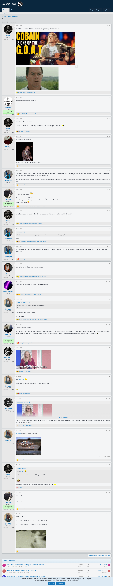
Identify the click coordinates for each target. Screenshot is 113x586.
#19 (109, 492)
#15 (109, 376)
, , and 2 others (30, 259)
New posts (4, 13)
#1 (109, 25)
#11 (109, 281)
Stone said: (20, 232)
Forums (5, 10)
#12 (109, 299)
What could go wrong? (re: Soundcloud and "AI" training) (27, 576)
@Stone (21, 379)
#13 (109, 324)
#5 (109, 170)
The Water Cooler (22, 566)
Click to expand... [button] (63, 417)
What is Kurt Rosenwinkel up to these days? (22, 570)
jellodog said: (20, 468)
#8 (109, 228)
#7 (109, 211)
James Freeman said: (23, 302)
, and (27, 92)
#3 (109, 118)
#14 (109, 347)
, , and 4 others (29, 114)
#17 (109, 430)
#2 (109, 97)
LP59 (8, 566)
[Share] (107, 26)
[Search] (107, 10)
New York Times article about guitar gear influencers (25, 565)
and (24, 131)
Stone (4, 22)
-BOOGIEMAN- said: (22, 402)
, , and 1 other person (32, 206)
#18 (109, 464)
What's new (14, 10)
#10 (109, 264)
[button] (19, 10)
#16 (109, 398)
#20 (109, 513)
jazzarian (9, 572)
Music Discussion (24, 572)
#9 (109, 246)
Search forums (13, 13)
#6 (109, 189)
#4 (109, 136)
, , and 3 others (30, 223)
